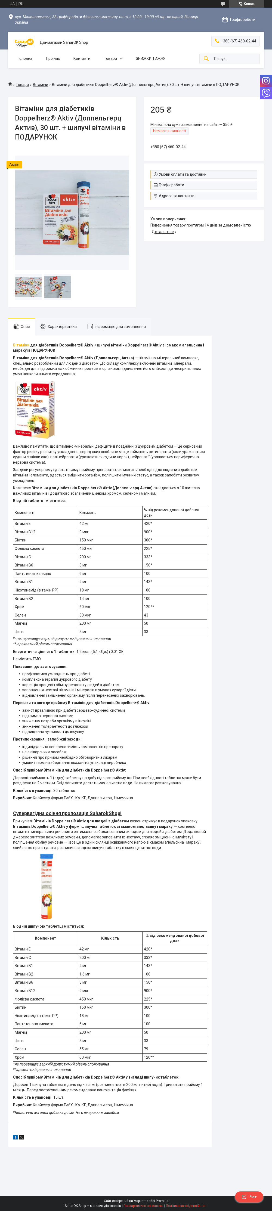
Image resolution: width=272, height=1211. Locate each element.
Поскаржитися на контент (143, 1206)
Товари (110, 58)
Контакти (81, 58)
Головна (25, 58)
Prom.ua (162, 1201)
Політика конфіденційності (187, 1206)
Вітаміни (40, 84)
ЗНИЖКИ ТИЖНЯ (150, 58)
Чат (249, 1196)
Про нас (53, 58)
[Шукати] (206, 59)
